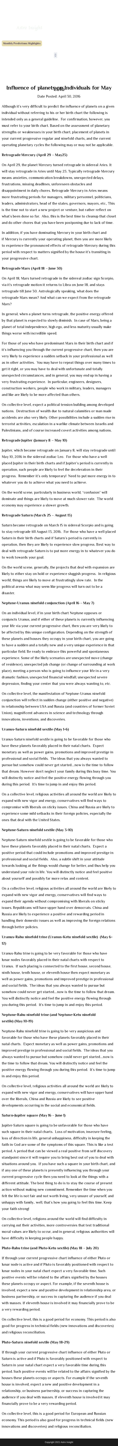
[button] (55, 55)
